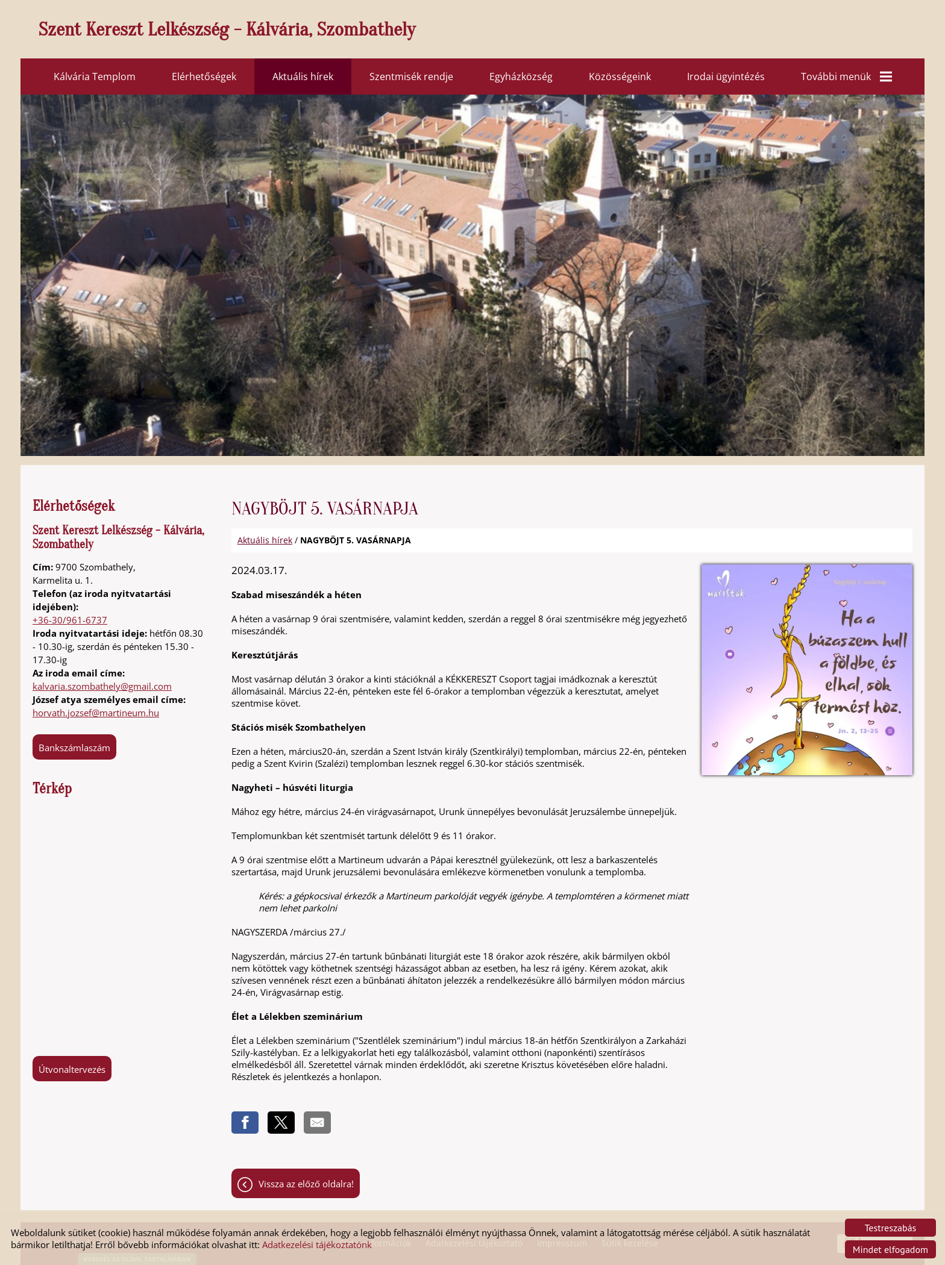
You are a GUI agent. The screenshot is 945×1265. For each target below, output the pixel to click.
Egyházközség (521, 76)
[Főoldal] (478, 32)
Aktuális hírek (302, 76)
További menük (846, 76)
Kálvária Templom (95, 76)
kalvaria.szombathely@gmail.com (102, 686)
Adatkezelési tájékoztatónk (317, 1244)
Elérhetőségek (204, 76)
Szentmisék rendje (411, 76)
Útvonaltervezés (72, 1069)
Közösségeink (620, 76)
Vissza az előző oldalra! (306, 1184)
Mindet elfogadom (890, 1249)
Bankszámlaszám (74, 748)
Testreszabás (891, 1228)
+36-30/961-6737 (70, 620)
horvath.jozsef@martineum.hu (96, 713)
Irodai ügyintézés (726, 76)
